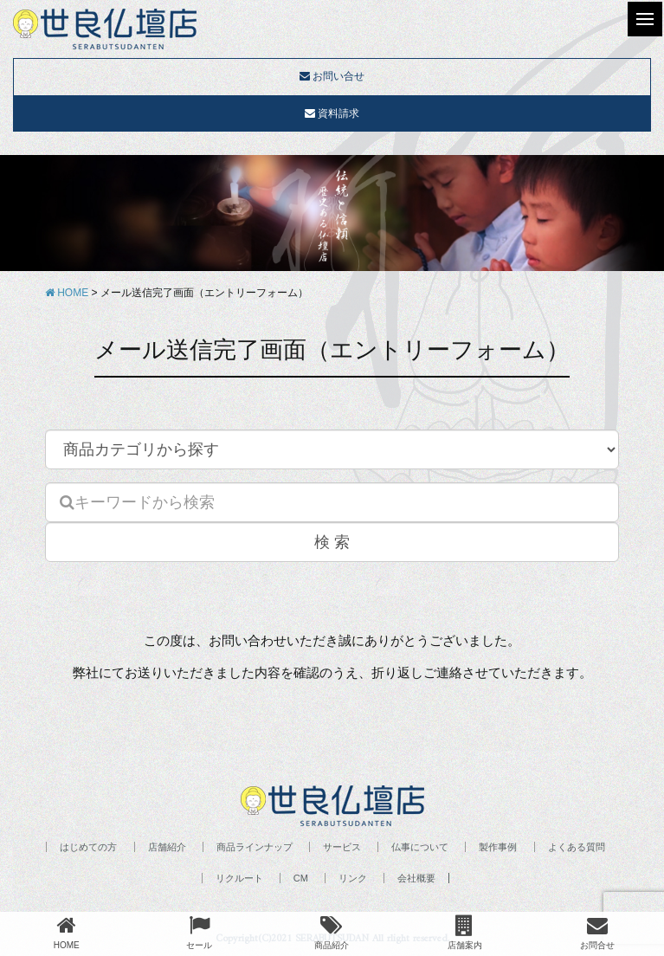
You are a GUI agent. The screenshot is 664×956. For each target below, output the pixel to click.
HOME (67, 932)
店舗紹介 (167, 847)
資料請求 (332, 113)
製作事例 (498, 847)
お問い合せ (332, 76)
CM (300, 878)
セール (199, 932)
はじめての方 (88, 847)
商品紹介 (331, 932)
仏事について (419, 847)
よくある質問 (576, 847)
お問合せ (597, 932)
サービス (342, 847)
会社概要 (416, 878)
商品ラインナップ (254, 847)
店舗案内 (465, 932)
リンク (352, 878)
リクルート (239, 878)
